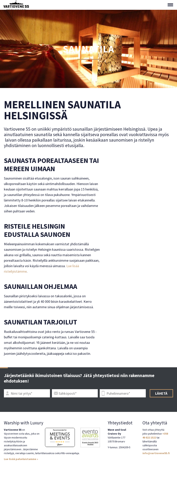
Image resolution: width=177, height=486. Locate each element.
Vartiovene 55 (16, 5)
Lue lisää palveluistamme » (21, 459)
